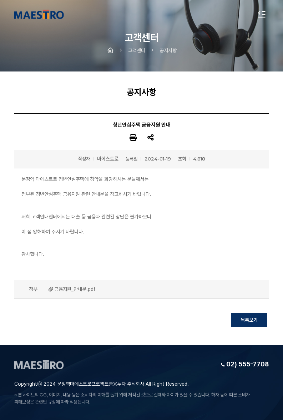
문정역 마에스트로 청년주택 (39, 14)
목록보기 (249, 320)
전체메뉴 (261, 14)
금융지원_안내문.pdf (75, 289)
